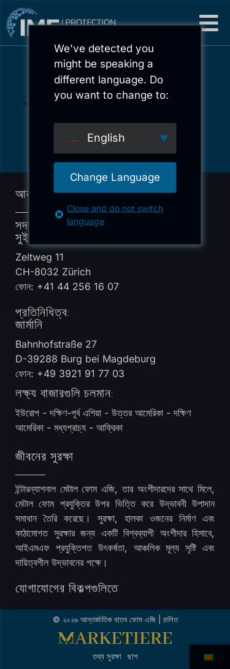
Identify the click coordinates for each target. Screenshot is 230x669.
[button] (209, 23)
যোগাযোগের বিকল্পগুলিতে (66, 588)
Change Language (115, 176)
